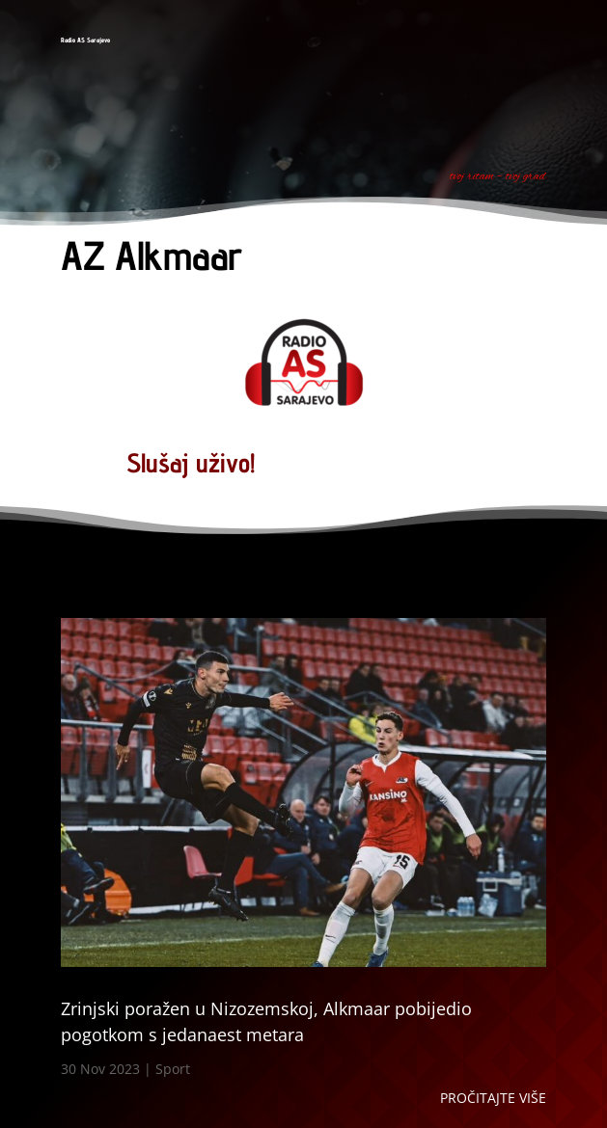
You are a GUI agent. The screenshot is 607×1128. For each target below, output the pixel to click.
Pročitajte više (493, 1097)
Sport (172, 1069)
